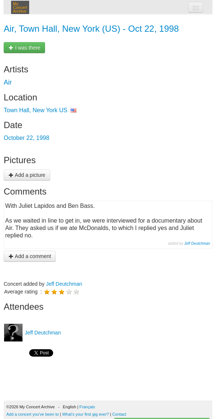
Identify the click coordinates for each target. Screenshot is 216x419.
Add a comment (29, 256)
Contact (119, 414)
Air (8, 82)
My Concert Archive (20, 7)
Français (87, 407)
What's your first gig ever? (85, 414)
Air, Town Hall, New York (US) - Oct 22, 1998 (91, 29)
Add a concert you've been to (32, 414)
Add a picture (26, 175)
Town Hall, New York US (36, 110)
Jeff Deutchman (197, 243)
